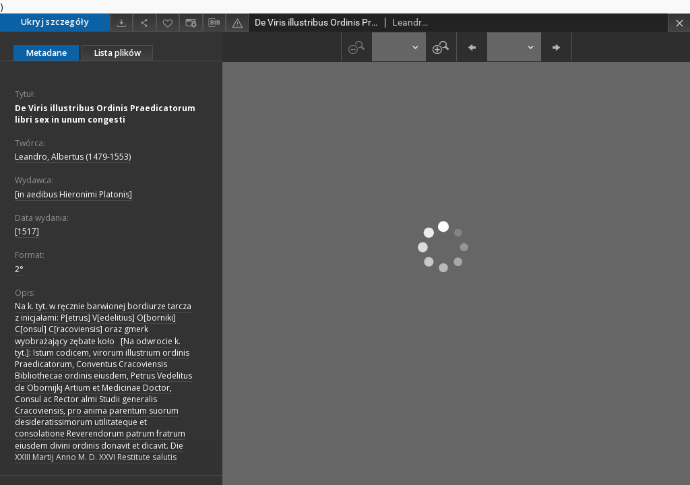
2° (19, 269)
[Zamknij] (679, 22)
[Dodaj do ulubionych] (167, 22)
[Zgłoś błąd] (237, 22)
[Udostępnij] (144, 22)
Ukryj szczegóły (55, 22)
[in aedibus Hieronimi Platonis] (73, 194)
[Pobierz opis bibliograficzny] (214, 22)
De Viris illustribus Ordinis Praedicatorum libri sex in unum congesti (105, 113)
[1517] (27, 231)
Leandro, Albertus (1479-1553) (73, 156)
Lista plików (117, 53)
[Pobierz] (121, 22)
